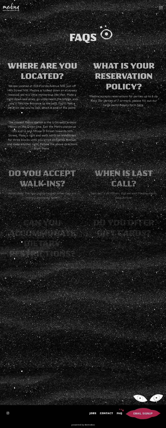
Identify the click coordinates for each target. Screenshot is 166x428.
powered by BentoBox (83, 425)
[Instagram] (8, 413)
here (140, 105)
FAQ (119, 413)
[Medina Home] (12, 7)
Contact (106, 413)
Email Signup (143, 413)
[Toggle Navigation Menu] (161, 7)
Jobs (92, 413)
